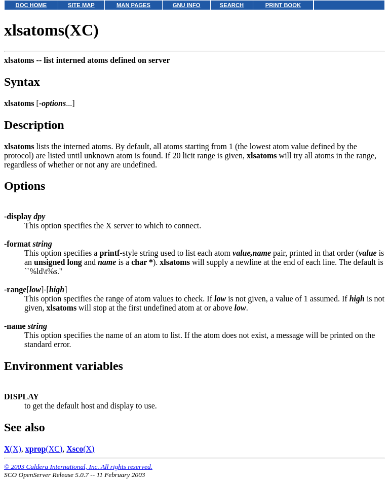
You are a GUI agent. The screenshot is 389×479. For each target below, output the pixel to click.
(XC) (44, 448)
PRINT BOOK (283, 5)
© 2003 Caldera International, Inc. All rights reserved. (78, 466)
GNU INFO (187, 5)
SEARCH (232, 5)
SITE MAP (81, 5)
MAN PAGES (133, 5)
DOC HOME (31, 5)
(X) (12, 448)
